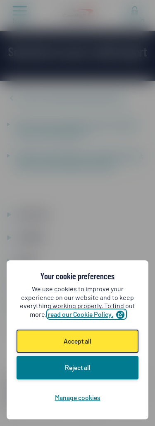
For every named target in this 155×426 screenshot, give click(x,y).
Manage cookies (77, 397)
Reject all (78, 367)
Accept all (77, 341)
